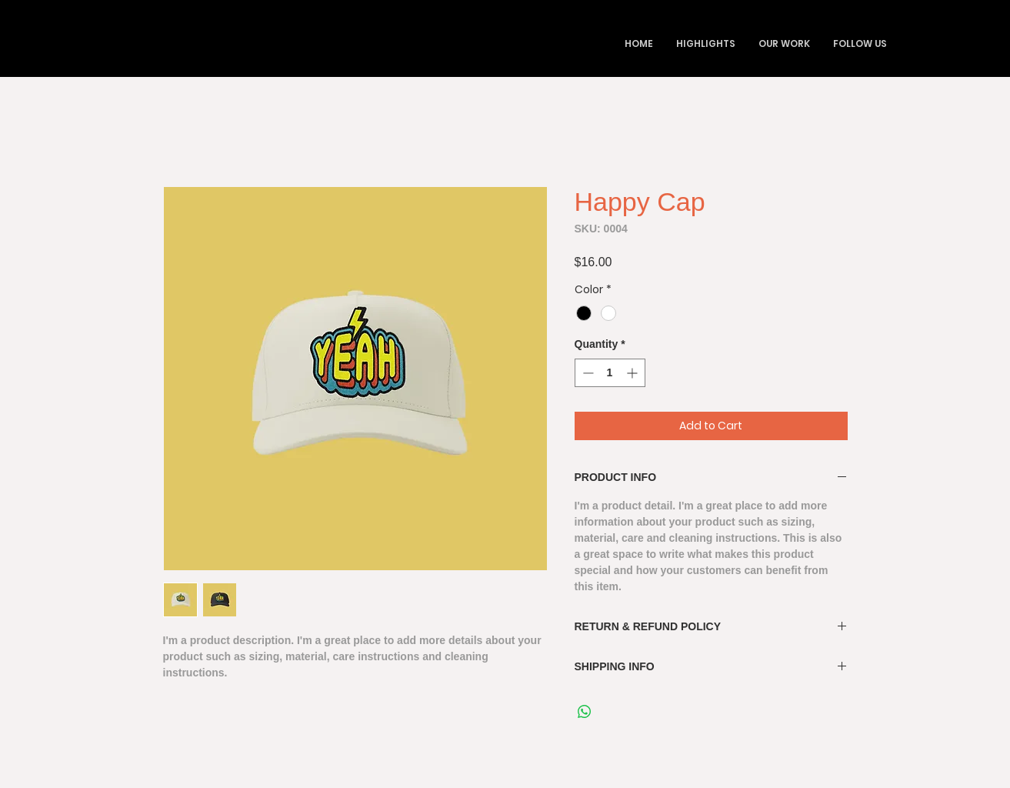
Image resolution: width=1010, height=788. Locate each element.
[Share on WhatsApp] (584, 712)
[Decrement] (586, 372)
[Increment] (633, 372)
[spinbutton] (610, 372)
